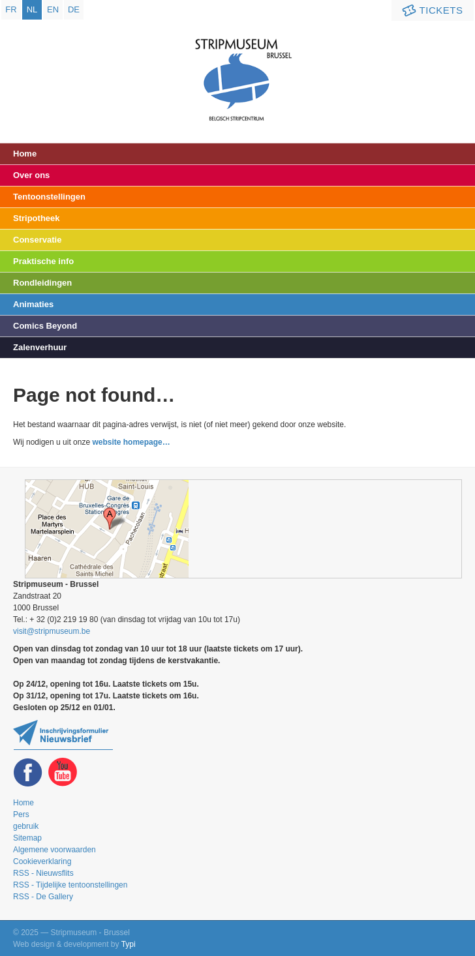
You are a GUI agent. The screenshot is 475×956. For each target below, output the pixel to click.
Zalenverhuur (40, 347)
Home (25, 153)
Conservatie (37, 240)
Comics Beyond (45, 326)
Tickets (431, 11)
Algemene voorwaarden (54, 849)
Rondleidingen (42, 283)
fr (10, 9)
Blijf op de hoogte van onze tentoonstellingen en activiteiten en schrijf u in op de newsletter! (63, 734)
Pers (21, 814)
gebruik (25, 826)
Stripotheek (36, 218)
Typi (128, 944)
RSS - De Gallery (43, 896)
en (53, 9)
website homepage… (131, 442)
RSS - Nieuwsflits (43, 873)
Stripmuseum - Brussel (238, 68)
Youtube (63, 772)
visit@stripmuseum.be (51, 631)
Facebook (28, 772)
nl (32, 9)
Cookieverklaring (42, 861)
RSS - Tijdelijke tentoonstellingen (70, 884)
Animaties (33, 304)
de (74, 9)
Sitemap (27, 838)
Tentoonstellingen (49, 197)
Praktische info (43, 261)
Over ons (31, 175)
